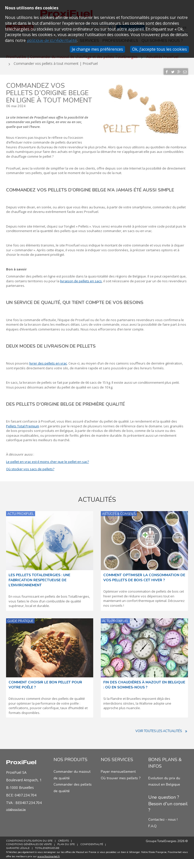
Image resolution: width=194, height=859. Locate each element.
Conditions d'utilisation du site (29, 839)
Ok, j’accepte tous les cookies (159, 49)
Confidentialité (93, 842)
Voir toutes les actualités (161, 729)
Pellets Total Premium (22, 424)
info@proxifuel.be (23, 808)
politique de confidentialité (52, 40)
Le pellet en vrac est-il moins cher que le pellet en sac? (47, 459)
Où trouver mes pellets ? (120, 775)
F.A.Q (152, 823)
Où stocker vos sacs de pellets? (30, 466)
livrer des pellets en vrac (48, 361)
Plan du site (67, 842)
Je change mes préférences (97, 49)
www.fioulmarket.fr (48, 854)
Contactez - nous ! (163, 817)
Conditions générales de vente (29, 842)
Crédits (64, 839)
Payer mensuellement (118, 769)
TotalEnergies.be (48, 846)
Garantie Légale (18, 846)
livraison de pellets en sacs (81, 278)
